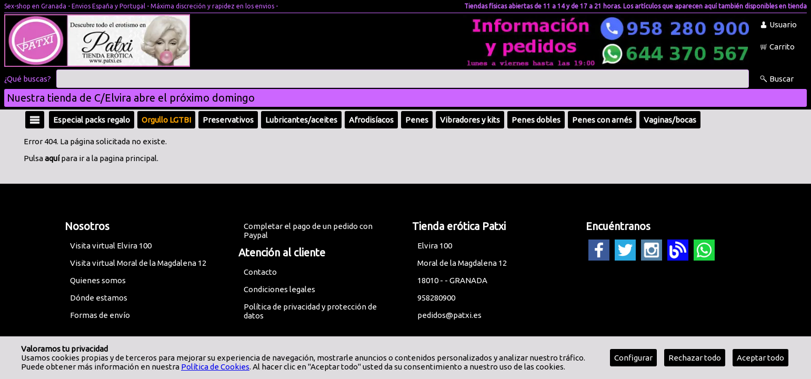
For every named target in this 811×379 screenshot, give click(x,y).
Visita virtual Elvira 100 (111, 245)
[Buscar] (402, 78)
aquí (52, 158)
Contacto (260, 271)
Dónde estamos (98, 297)
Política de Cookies (215, 366)
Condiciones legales (279, 289)
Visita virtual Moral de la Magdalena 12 (138, 262)
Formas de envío (100, 315)
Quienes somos (98, 280)
